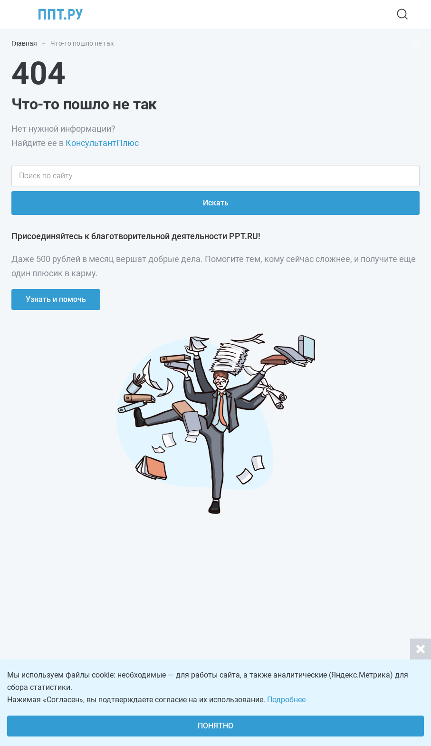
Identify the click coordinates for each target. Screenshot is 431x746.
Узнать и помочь (56, 299)
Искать (216, 202)
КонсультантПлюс (102, 143)
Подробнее (286, 699)
